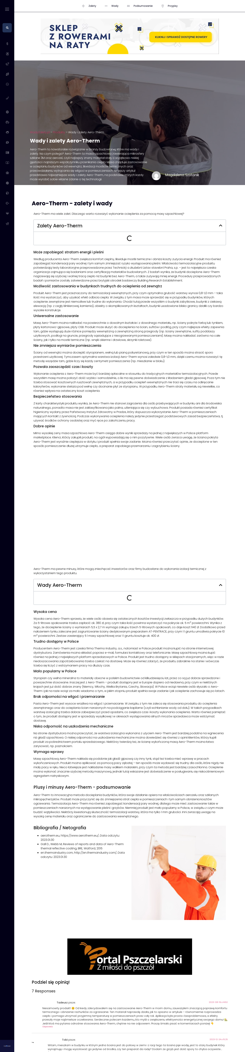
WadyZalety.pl (40, 132)
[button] (220, 226)
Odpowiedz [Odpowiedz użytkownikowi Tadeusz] (47, 1026)
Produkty (59, 132)
